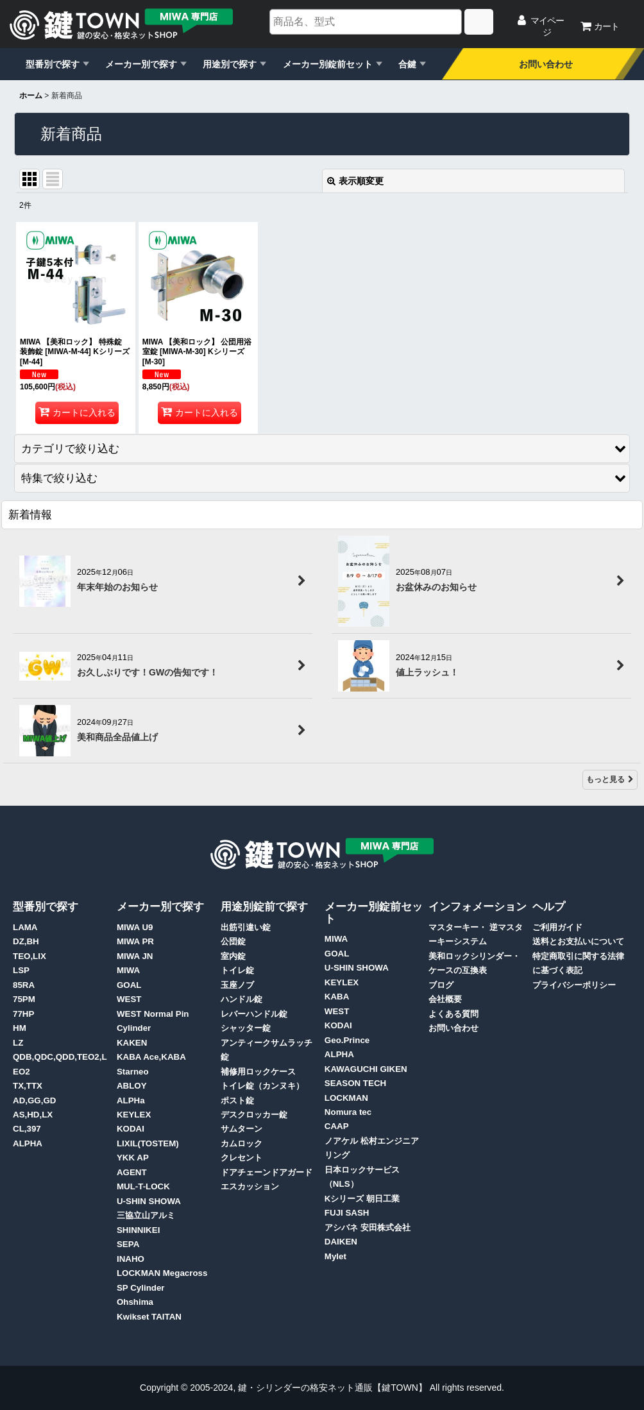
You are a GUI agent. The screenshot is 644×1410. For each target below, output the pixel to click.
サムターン (241, 1129)
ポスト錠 (237, 1100)
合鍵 (407, 64)
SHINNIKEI (138, 1230)
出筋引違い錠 (246, 927)
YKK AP (133, 1157)
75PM (24, 999)
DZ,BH (26, 941)
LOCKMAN (346, 1098)
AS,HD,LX (33, 1114)
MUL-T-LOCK (143, 1186)
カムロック (241, 1143)
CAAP (337, 1126)
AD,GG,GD (34, 1100)
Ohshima (135, 1302)
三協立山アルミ (146, 1215)
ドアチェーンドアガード (266, 1172)
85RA (24, 985)
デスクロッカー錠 (254, 1114)
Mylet (335, 1256)
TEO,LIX (29, 956)
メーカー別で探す (141, 64)
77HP (23, 1014)
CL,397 (27, 1129)
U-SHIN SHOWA (149, 1201)
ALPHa (131, 1100)
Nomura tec (348, 1112)
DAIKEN (341, 1241)
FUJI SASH (347, 1213)
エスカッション (250, 1186)
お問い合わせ (546, 64)
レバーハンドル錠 (254, 1014)
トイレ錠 (237, 970)
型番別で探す (53, 64)
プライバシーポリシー (574, 985)
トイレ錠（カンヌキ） (262, 1086)
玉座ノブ (237, 985)
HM (19, 1028)
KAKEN (132, 1043)
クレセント (241, 1157)
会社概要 (445, 999)
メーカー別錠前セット (328, 64)
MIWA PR (135, 941)
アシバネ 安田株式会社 (368, 1227)
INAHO (130, 1259)
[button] (322, 448)
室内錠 (233, 956)
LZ (18, 1043)
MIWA (128, 970)
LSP (21, 970)
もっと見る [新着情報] (610, 779)
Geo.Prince (347, 1040)
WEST (129, 999)
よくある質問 (453, 1014)
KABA (337, 996)
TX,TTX (27, 1086)
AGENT (132, 1172)
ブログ (440, 985)
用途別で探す (230, 64)
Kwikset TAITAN (149, 1316)
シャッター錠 (246, 1028)
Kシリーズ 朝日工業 (362, 1198)
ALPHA (27, 1143)
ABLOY (132, 1086)
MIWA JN (135, 956)
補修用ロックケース (258, 1071)
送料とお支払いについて (578, 941)
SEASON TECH (355, 1083)
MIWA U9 (135, 927)
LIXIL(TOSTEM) (148, 1143)
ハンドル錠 (241, 999)
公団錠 (233, 941)
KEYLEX (134, 1114)
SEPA (128, 1244)
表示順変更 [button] (355, 181)
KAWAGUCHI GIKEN (366, 1069)
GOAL (129, 985)
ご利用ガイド (557, 927)
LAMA (25, 927)
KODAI (130, 1129)
